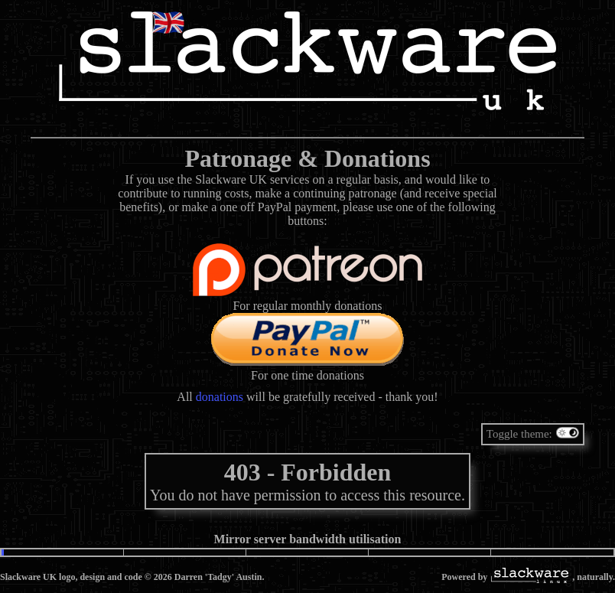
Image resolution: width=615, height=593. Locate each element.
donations (219, 396)
